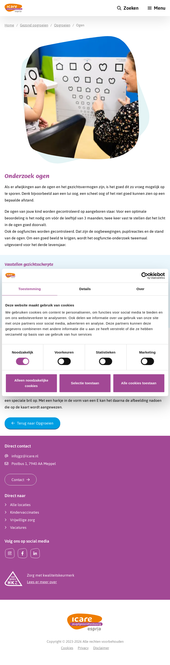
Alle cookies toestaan (138, 383)
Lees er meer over (42, 582)
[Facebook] (22, 553)
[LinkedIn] (35, 553)
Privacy (83, 648)
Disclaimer (101, 648)
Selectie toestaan (85, 383)
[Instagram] (10, 553)
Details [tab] (85, 289)
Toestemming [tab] (29, 289)
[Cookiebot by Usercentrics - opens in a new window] (144, 275)
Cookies (67, 648)
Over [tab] (140, 289)
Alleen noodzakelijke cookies (31, 383)
